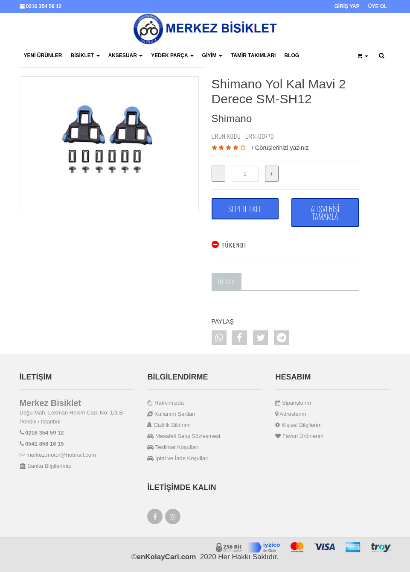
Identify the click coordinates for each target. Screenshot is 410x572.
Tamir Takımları (253, 55)
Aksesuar (125, 55)
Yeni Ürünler (43, 55)
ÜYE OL (377, 6)
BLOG (291, 55)
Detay (227, 281)
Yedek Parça (172, 55)
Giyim (212, 55)
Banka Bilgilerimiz (45, 466)
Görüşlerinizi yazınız (282, 147)
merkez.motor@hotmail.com (58, 455)
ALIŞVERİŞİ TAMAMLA (325, 212)
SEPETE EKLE (245, 208)
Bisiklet (85, 55)
